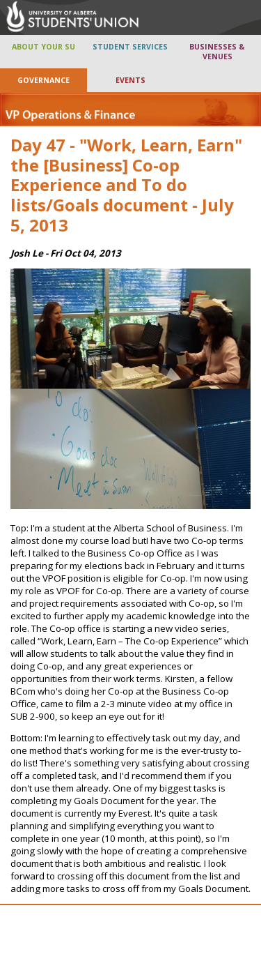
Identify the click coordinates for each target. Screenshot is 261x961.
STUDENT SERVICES (130, 47)
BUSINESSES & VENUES (217, 51)
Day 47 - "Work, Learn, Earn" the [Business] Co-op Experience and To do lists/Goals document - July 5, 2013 (126, 184)
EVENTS (130, 80)
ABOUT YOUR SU (43, 47)
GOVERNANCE (43, 80)
